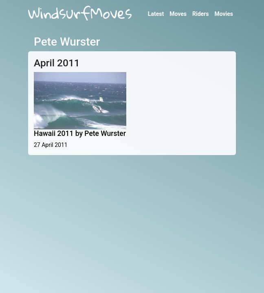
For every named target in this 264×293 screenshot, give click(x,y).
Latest (156, 14)
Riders (200, 14)
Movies (223, 14)
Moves (178, 14)
